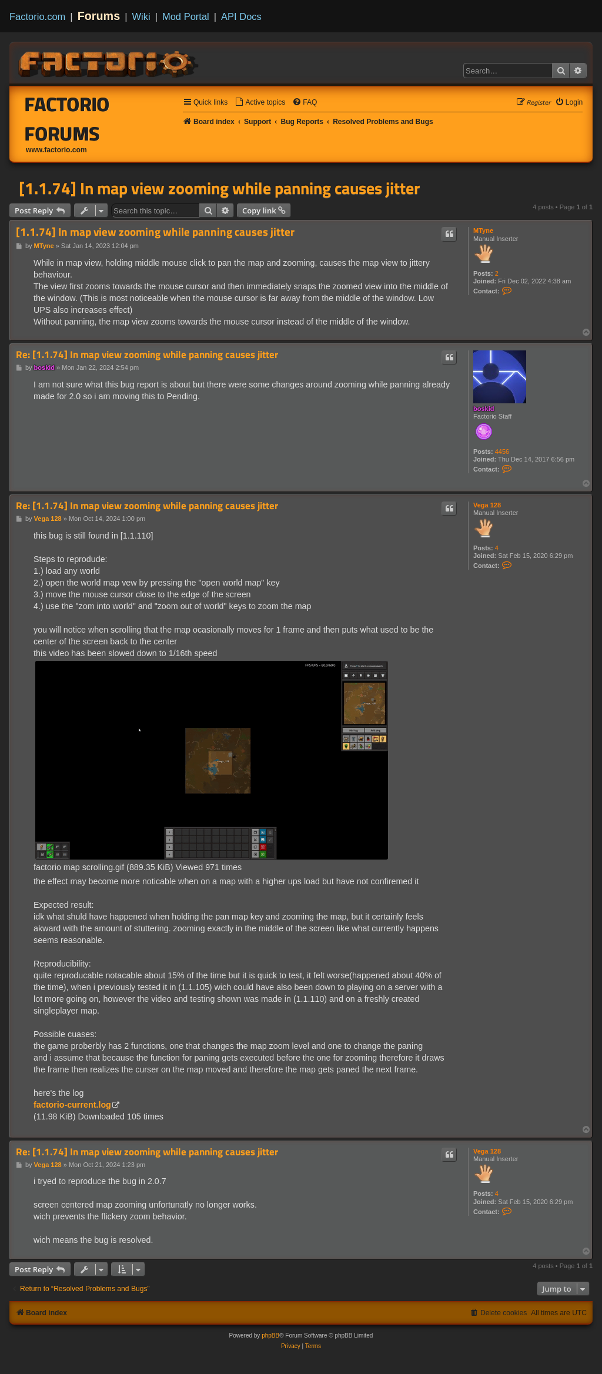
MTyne (483, 230)
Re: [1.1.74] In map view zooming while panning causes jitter (147, 355)
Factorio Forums (67, 118)
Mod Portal (185, 16)
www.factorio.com (56, 150)
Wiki (141, 16)
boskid (483, 408)
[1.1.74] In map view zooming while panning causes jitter (219, 188)
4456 (502, 451)
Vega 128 (487, 505)
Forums (99, 15)
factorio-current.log (72, 1104)
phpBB (270, 1335)
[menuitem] (260, 103)
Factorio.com (37, 16)
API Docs (241, 16)
